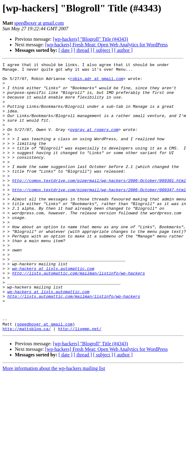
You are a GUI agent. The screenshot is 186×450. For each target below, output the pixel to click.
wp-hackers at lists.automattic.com (53, 310)
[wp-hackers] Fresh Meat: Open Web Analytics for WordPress (106, 44)
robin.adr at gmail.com (96, 82)
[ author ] (123, 50)
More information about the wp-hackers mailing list (53, 422)
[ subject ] (103, 50)
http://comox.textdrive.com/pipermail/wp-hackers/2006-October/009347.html (99, 215)
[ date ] (65, 50)
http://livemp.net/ (79, 382)
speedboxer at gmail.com (39, 23)
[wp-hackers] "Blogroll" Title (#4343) (90, 39)
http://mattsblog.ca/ (26, 382)
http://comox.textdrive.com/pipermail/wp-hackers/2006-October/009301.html (99, 204)
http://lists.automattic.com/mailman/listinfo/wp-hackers (78, 315)
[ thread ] (83, 50)
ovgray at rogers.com (94, 143)
